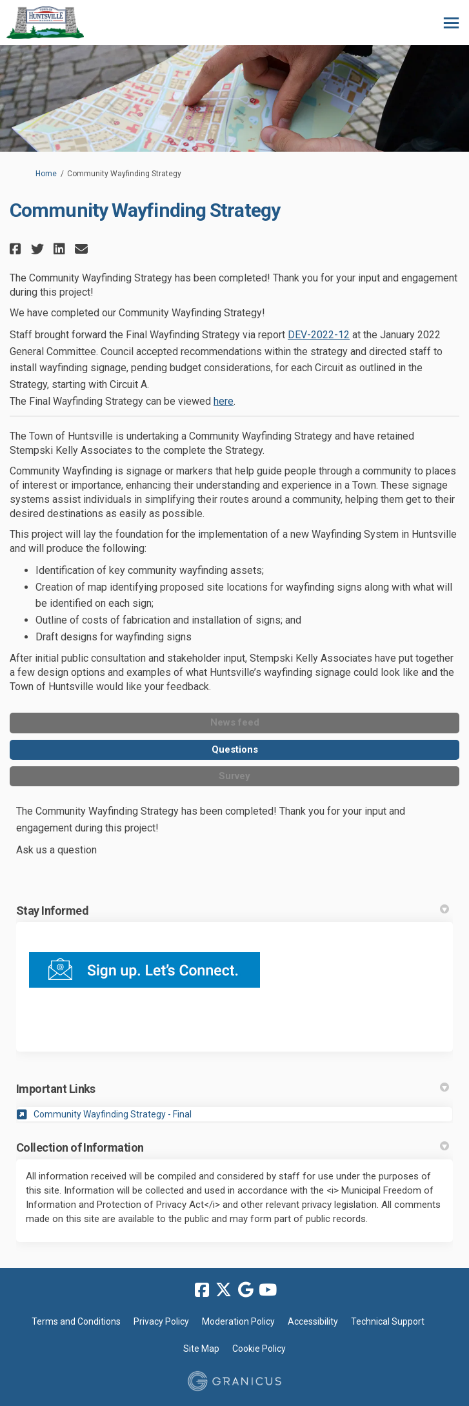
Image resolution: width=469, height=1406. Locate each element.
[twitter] (224, 1290)
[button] (17, 249)
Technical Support (387, 1321)
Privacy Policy (161, 1321)
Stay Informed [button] (232, 910)
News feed (234, 722)
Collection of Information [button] (232, 1147)
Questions (235, 749)
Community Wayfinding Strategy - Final (113, 1114)
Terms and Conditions (76, 1321)
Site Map (201, 1348)
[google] (246, 1290)
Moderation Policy (238, 1321)
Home (46, 173)
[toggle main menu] (451, 23)
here (224, 401)
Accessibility (313, 1321)
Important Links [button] (232, 1088)
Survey (234, 776)
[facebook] (202, 1290)
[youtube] (267, 1290)
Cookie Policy (259, 1348)
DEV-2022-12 (319, 335)
